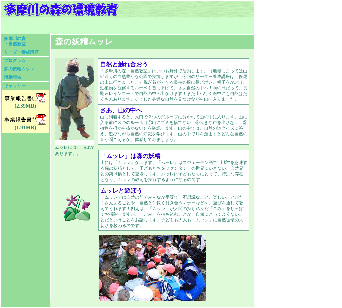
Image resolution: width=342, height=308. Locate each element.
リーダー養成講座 (21, 52)
